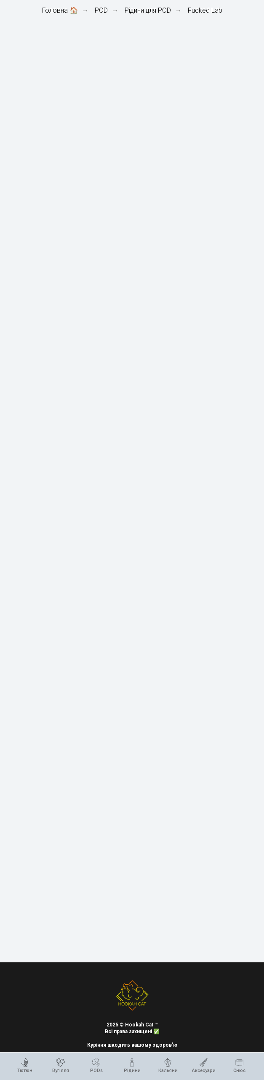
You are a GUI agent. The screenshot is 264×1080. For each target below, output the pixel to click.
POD (101, 10)
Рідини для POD (148, 10)
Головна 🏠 (60, 10)
